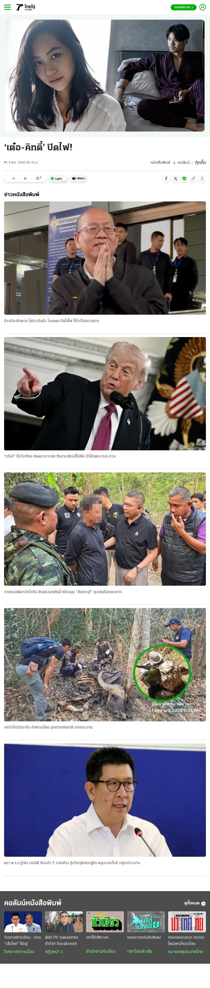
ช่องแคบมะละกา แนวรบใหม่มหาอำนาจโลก (186, 943)
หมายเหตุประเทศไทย (185, 954)
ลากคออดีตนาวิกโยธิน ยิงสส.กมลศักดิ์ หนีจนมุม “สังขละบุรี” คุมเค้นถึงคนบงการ (63, 592)
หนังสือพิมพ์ (160, 163)
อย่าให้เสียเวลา (97, 940)
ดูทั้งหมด (195, 905)
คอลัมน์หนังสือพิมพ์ (36, 905)
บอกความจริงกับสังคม (144, 940)
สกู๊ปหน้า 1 (54, 954)
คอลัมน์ (183, 163)
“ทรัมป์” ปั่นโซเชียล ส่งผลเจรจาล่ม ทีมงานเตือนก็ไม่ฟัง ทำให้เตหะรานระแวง (60, 457)
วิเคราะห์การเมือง (19, 954)
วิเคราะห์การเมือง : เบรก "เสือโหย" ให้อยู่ (22, 943)
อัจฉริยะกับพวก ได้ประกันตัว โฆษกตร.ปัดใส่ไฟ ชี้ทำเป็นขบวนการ (51, 321)
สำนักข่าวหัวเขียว (100, 953)
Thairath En (183, 7)
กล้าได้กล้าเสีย (139, 953)
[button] (166, 178)
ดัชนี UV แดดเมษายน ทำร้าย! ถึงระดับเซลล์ (61, 943)
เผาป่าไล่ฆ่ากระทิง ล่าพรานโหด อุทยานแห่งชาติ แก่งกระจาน (48, 728)
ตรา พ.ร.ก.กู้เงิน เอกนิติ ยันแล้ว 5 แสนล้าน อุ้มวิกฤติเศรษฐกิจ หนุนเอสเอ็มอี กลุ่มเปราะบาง (72, 864)
